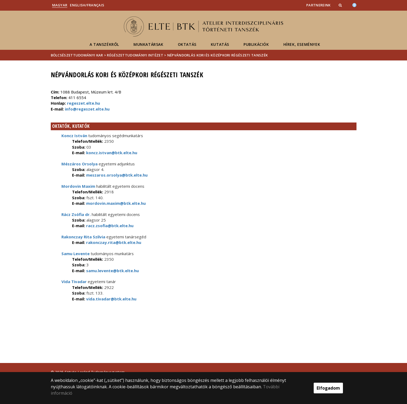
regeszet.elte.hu (83, 103)
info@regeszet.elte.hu (87, 109)
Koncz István (74, 135)
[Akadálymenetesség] (354, 4)
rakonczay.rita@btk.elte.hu (113, 242)
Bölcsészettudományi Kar (77, 55)
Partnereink (318, 5)
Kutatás (220, 44)
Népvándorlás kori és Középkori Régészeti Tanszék (217, 55)
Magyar (60, 5)
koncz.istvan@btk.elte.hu (111, 152)
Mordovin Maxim (78, 186)
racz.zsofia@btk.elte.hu (109, 225)
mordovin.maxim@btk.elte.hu (115, 203)
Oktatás (187, 44)
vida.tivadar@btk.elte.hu (110, 298)
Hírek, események (301, 44)
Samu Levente (75, 253)
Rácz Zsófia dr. (76, 214)
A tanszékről (104, 44)
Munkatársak (148, 44)
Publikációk (256, 44)
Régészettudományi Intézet (135, 55)
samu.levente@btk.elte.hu (112, 270)
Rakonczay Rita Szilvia (83, 236)
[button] (341, 5)
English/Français (87, 5)
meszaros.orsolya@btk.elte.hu (116, 175)
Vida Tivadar (74, 281)
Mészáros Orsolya (79, 163)
